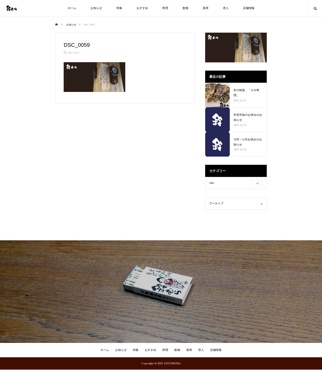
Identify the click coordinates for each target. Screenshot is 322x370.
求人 (226, 8)
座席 (205, 8)
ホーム (72, 8)
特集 (119, 8)
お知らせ (96, 8)
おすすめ (142, 8)
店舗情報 (248, 8)
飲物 (185, 8)
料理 (165, 8)
